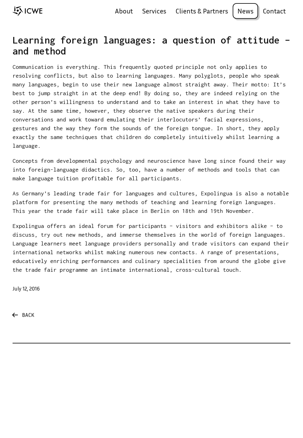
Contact (274, 12)
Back (28, 315)
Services (154, 12)
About (124, 12)
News (245, 12)
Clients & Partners (202, 12)
